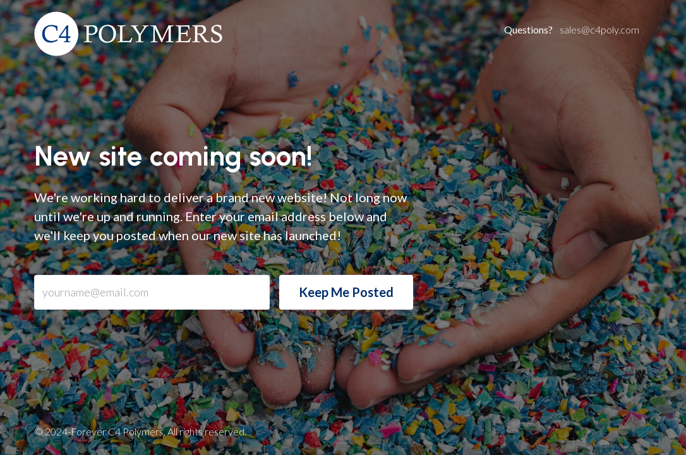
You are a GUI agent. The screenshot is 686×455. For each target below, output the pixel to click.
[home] (129, 33)
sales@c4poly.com (571, 29)
